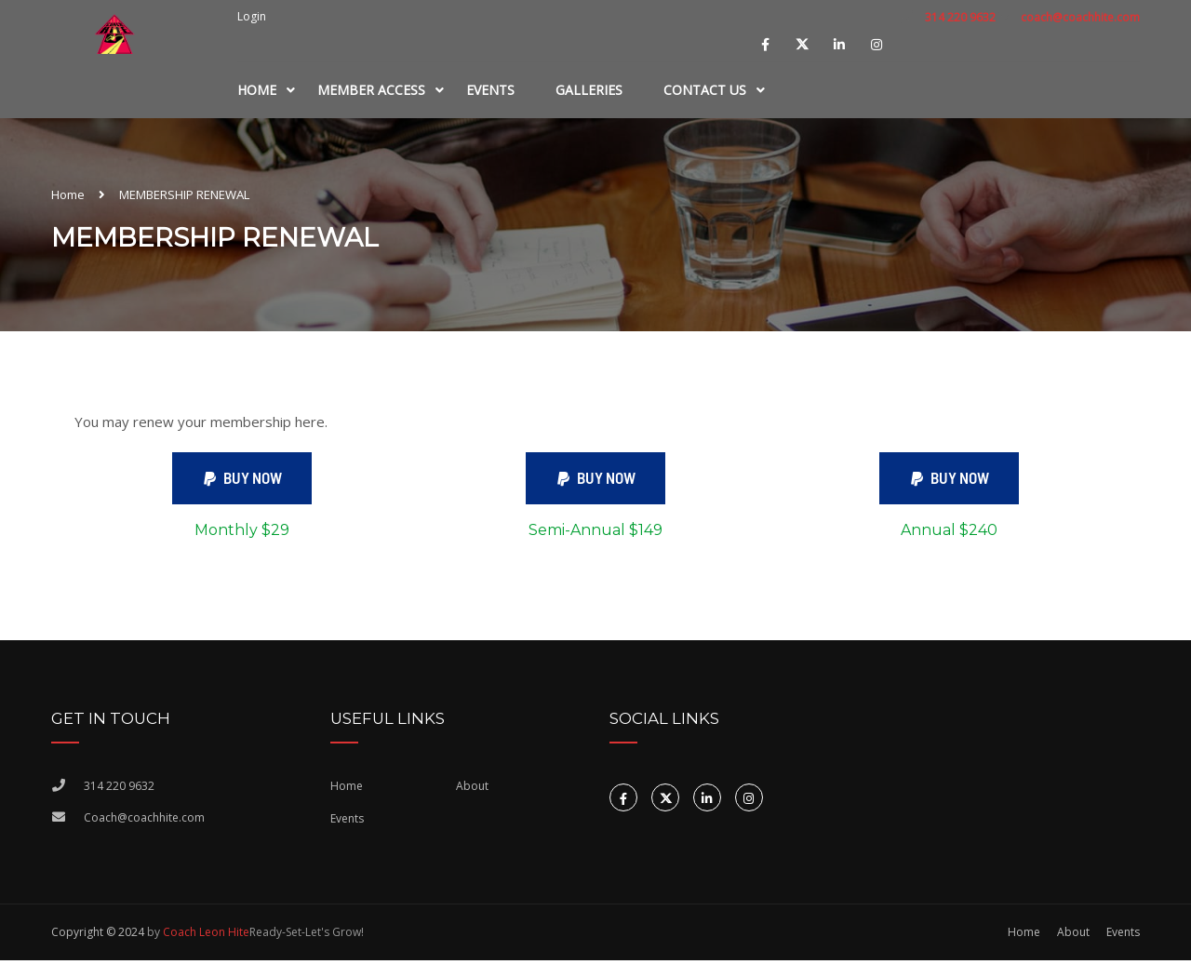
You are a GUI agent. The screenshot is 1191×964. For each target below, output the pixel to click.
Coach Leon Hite (206, 936)
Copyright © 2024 (97, 936)
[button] (242, 480)
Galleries (588, 90)
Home (256, 90)
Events (490, 90)
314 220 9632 (959, 17)
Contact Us (704, 90)
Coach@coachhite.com (144, 822)
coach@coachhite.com (1080, 17)
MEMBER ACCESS (371, 90)
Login (251, 16)
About (472, 789)
